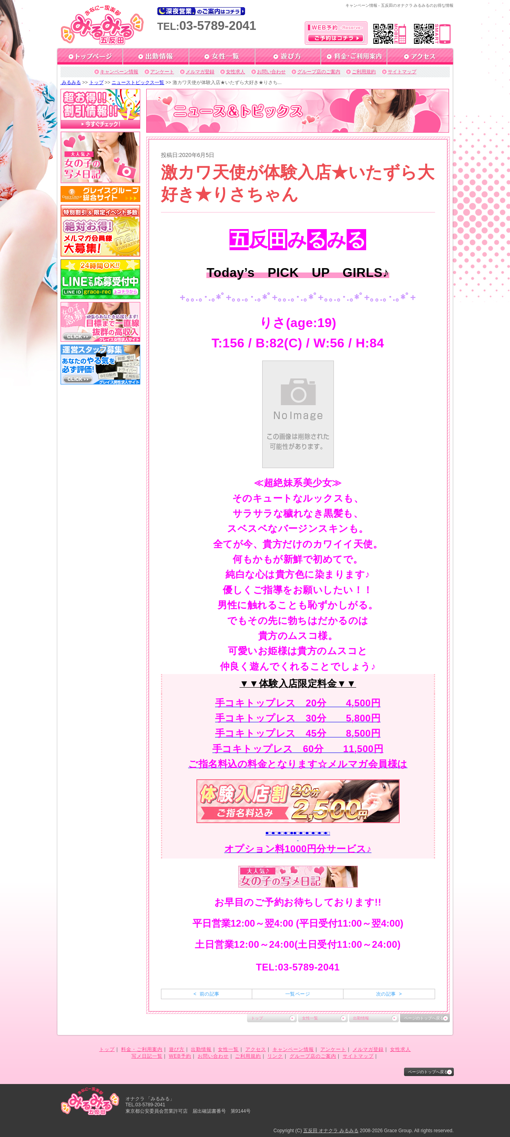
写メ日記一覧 (147, 1056)
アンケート (162, 71)
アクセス (255, 1049)
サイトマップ (402, 71)
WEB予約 (180, 1056)
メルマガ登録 (200, 71)
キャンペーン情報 (119, 71)
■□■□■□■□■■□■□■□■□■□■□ (297, 833)
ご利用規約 (364, 71)
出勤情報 (361, 1018)
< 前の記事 (207, 994)
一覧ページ (297, 994)
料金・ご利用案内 (142, 1049)
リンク (275, 1056)
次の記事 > (389, 994)
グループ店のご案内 (318, 71)
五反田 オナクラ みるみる (331, 1130)
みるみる (71, 82)
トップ (96, 82)
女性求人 (235, 71)
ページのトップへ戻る (424, 1018)
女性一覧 (310, 1018)
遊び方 (176, 1049)
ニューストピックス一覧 (138, 82)
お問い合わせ (271, 71)
